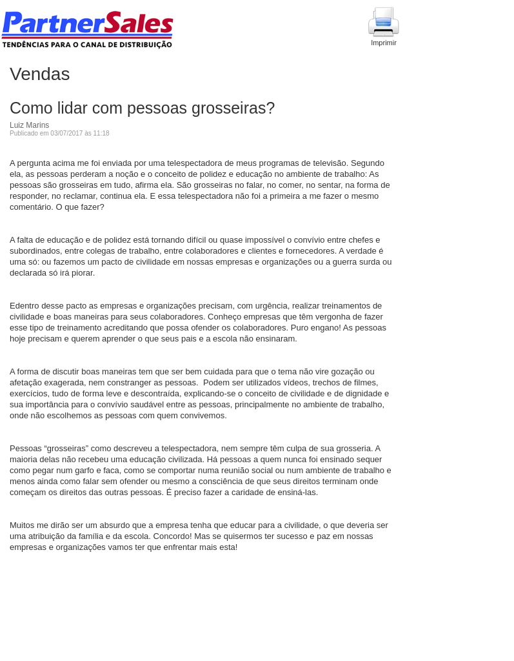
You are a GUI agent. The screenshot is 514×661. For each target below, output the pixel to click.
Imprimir (383, 26)
